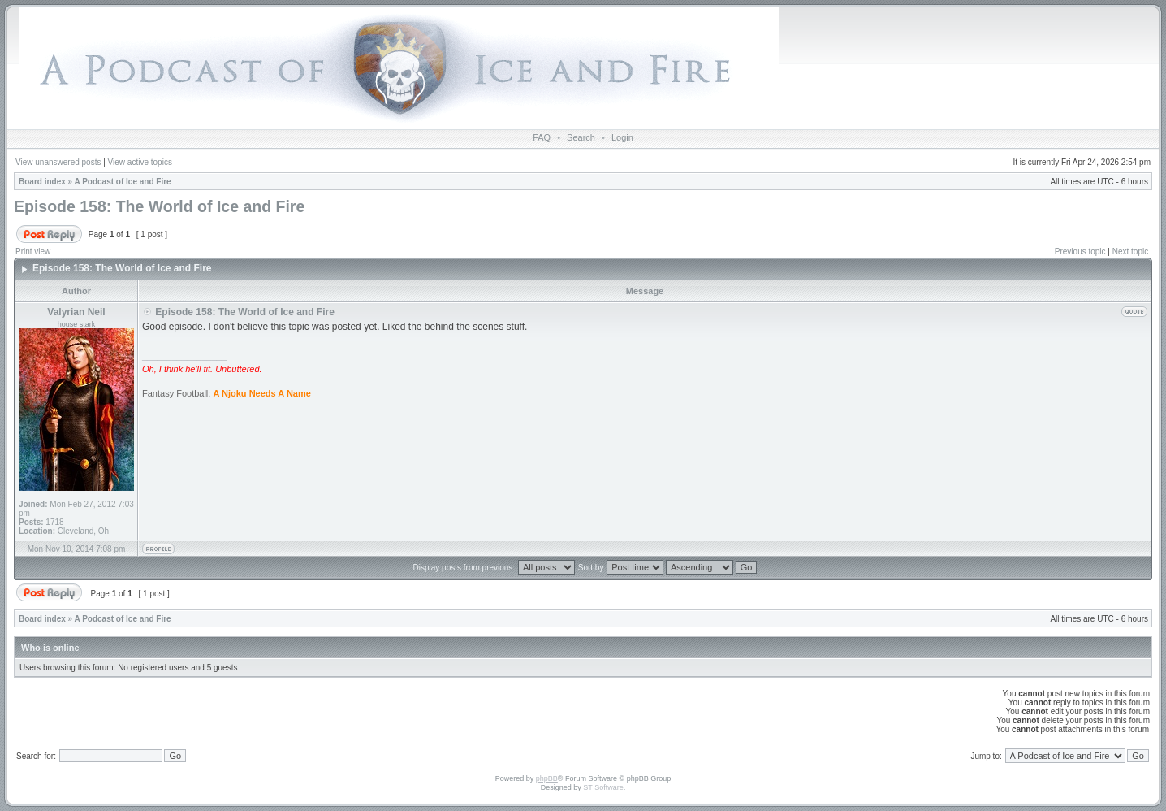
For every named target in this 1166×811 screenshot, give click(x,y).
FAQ (542, 137)
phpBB (547, 778)
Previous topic (1080, 251)
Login (622, 137)
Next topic (1130, 251)
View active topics (140, 162)
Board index (42, 181)
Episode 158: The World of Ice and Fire (159, 206)
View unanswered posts (58, 162)
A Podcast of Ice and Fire (123, 181)
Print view (32, 251)
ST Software (603, 787)
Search (581, 137)
